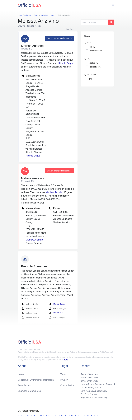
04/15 (83, 381)
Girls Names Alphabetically (94, 391)
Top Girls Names (89, 394)
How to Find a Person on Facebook (98, 384)
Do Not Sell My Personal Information (36, 380)
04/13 (95, 381)
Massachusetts (95, 50)
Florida (92, 47)
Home (21, 374)
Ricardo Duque (65, 63)
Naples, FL (93, 63)
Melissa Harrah (57, 304)
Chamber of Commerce (29, 391)
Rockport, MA (95, 67)
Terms (63, 374)
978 (90, 79)
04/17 (89, 377)
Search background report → (59, 38)
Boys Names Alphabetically (94, 397)
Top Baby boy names (91, 387)
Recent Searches (89, 374)
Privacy (64, 380)
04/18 (83, 377)
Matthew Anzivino (54, 192)
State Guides (24, 385)
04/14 (89, 381)
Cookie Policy (67, 385)
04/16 (95, 377)
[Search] (94, 22)
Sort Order (70, 29)
